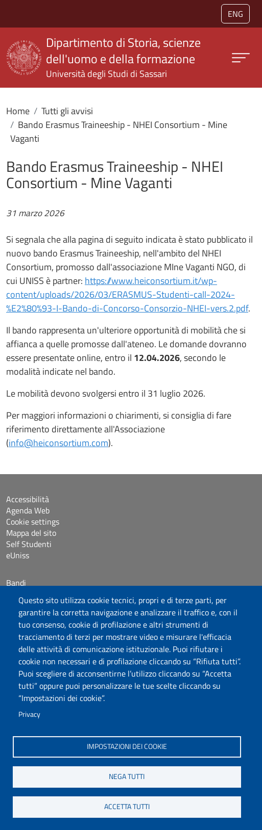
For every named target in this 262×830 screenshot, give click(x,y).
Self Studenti (29, 544)
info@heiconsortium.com (58, 443)
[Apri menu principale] (241, 57)
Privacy (29, 714)
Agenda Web (28, 510)
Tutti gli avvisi (67, 111)
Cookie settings (32, 521)
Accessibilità (27, 499)
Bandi (16, 582)
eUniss (17, 555)
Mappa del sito (31, 532)
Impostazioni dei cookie (127, 746)
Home (18, 111)
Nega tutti (127, 776)
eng (235, 14)
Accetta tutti (127, 806)
